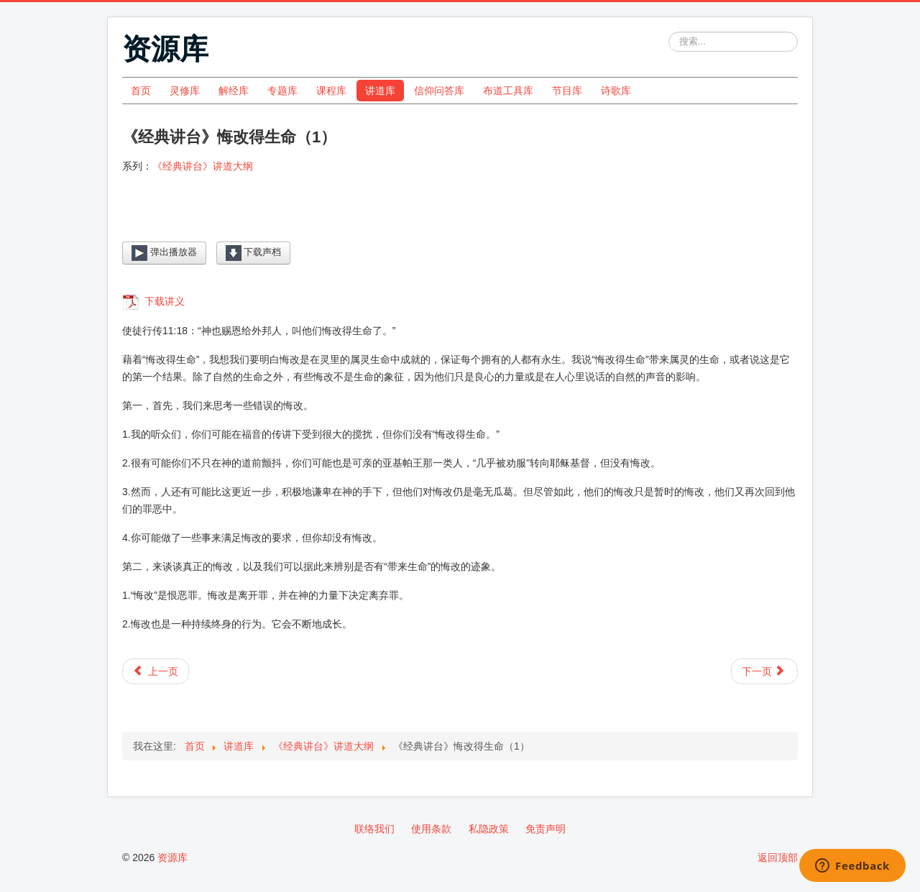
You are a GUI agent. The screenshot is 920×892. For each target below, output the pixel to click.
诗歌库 (616, 90)
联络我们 (374, 828)
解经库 (233, 90)
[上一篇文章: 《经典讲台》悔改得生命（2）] (155, 671)
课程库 (331, 90)
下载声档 (254, 253)
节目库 (567, 90)
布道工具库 (508, 90)
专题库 (282, 90)
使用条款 (431, 828)
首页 (141, 90)
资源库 (172, 857)
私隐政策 (489, 828)
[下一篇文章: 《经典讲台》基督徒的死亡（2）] (764, 671)
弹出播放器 (164, 253)
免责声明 (545, 828)
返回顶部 (778, 857)
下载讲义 (163, 301)
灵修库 (185, 90)
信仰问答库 (439, 90)
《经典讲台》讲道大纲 (202, 166)
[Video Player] (460, 219)
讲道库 (380, 90)
